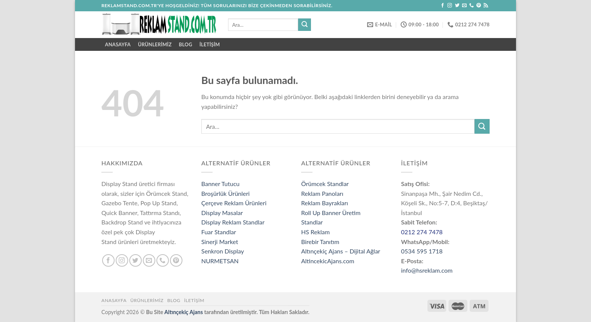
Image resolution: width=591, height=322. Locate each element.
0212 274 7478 (421, 231)
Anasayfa (114, 300)
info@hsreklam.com (427, 270)
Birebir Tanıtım (320, 241)
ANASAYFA (118, 44)
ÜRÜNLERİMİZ (155, 44)
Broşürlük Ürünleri (225, 193)
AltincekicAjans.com (327, 260)
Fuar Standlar (218, 231)
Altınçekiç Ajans (183, 312)
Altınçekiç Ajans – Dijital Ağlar (340, 251)
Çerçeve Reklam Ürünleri (233, 202)
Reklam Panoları (322, 193)
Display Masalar (222, 212)
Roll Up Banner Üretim (330, 212)
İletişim (209, 44)
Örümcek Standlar (325, 183)
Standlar (312, 222)
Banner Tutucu (220, 183)
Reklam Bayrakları (324, 202)
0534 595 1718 (421, 251)
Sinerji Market (219, 241)
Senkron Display (222, 251)
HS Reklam (315, 231)
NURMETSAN (220, 260)
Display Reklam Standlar (233, 222)
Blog (185, 44)
